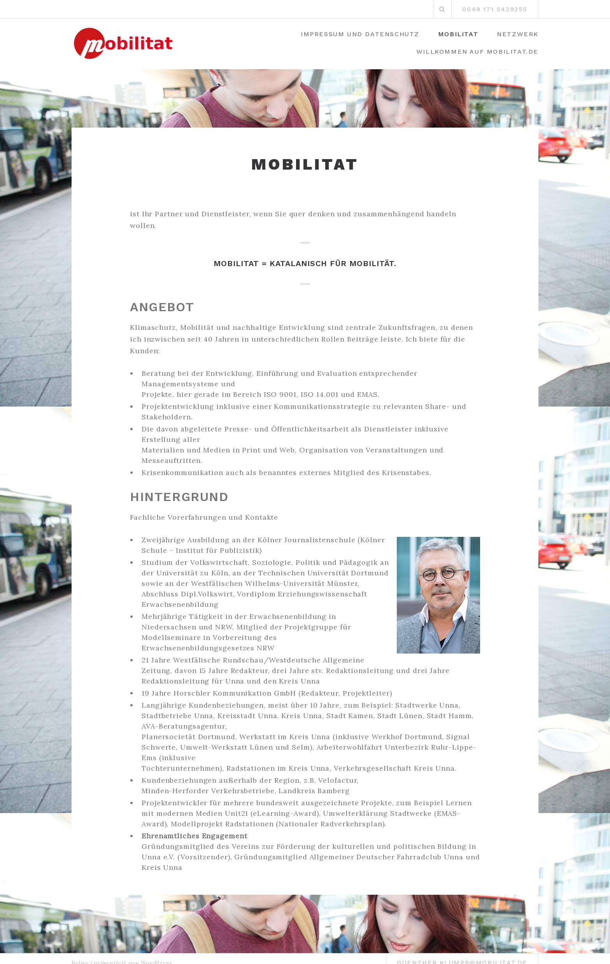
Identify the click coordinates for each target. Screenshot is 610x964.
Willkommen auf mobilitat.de (477, 51)
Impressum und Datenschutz (360, 34)
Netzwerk (517, 34)
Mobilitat (458, 34)
